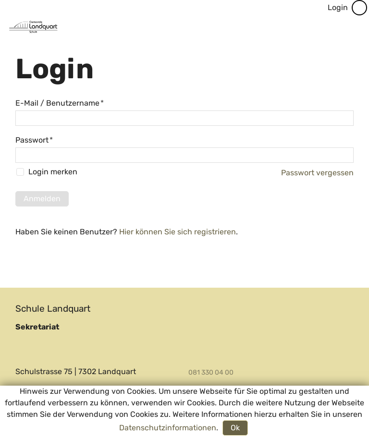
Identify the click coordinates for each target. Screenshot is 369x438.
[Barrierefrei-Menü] (359, 7)
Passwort (34, 140)
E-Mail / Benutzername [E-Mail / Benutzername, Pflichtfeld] (59, 103)
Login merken (52, 172)
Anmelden (42, 198)
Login (338, 7)
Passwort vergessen (317, 172)
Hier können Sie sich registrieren (177, 231)
